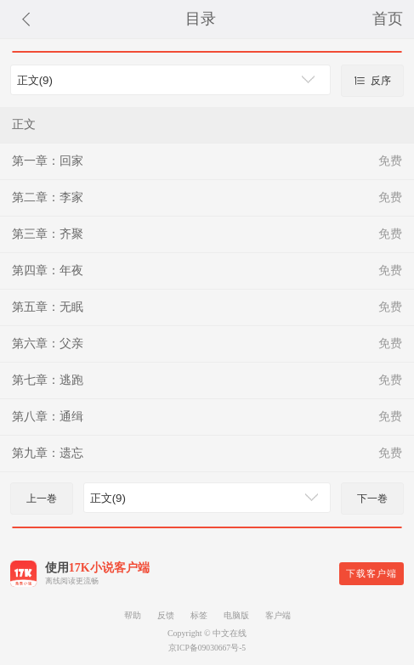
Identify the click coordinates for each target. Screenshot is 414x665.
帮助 (132, 615)
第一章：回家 (47, 161)
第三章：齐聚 (47, 234)
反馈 (165, 615)
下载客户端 (371, 573)
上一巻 (41, 498)
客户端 (278, 615)
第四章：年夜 (47, 270)
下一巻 (372, 498)
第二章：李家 (47, 197)
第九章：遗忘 (47, 453)
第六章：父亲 (47, 343)
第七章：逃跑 (47, 380)
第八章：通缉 (47, 416)
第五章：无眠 (47, 307)
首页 (387, 18)
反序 (372, 81)
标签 (198, 615)
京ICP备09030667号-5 (207, 647)
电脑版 (236, 615)
